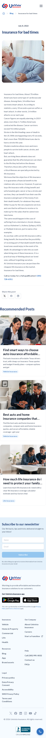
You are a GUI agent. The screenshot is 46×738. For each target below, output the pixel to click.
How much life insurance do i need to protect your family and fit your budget (22, 483)
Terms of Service (14, 608)
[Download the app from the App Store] (31, 600)
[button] (4, 296)
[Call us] (40, 731)
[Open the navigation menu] (41, 6)
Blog (11, 13)
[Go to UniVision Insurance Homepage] (12, 6)
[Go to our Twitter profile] (10, 713)
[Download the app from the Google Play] (11, 600)
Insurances (6, 620)
